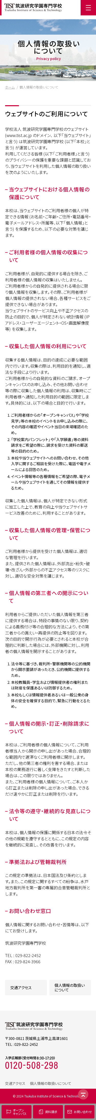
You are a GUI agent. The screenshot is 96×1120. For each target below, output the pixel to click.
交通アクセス (20, 987)
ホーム (10, 87)
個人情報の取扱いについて (70, 987)
